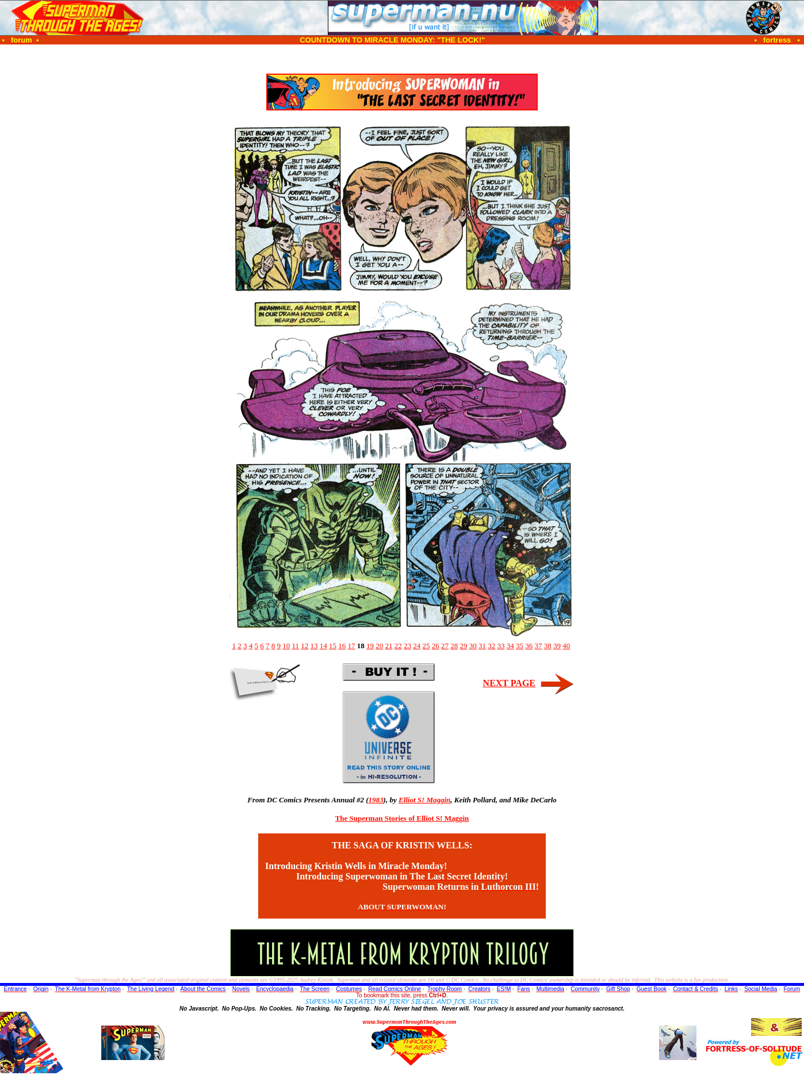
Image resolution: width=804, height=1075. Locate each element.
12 (304, 645)
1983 (376, 799)
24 (416, 645)
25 (426, 645)
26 (435, 645)
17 (351, 645)
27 (445, 645)
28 (454, 645)
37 (538, 645)
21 (389, 645)
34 (510, 645)
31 (482, 645)
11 (295, 645)
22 (398, 645)
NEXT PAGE (509, 683)
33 (501, 645)
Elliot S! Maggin (424, 799)
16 (342, 645)
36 (529, 645)
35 (519, 645)
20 (379, 645)
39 (557, 645)
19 (370, 645)
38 (548, 645)
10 (286, 645)
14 (323, 645)
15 (332, 645)
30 (473, 645)
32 (491, 645)
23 (407, 645)
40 (566, 645)
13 (314, 645)
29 (464, 645)
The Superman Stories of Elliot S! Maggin (402, 818)
